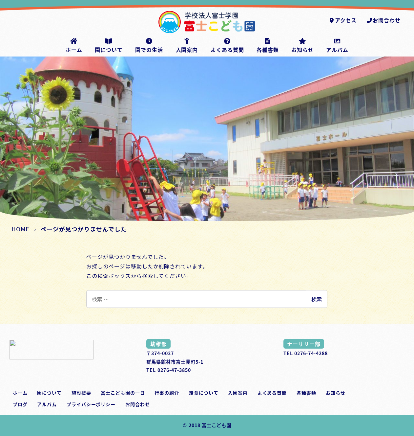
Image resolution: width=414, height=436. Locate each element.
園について (49, 392)
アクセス (342, 20)
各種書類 (306, 392)
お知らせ (335, 392)
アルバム (47, 404)
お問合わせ (383, 20)
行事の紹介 (167, 392)
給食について (203, 392)
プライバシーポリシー (91, 404)
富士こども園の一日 (123, 392)
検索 (316, 299)
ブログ (20, 404)
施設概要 (81, 392)
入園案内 (238, 392)
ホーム (20, 392)
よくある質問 (272, 392)
